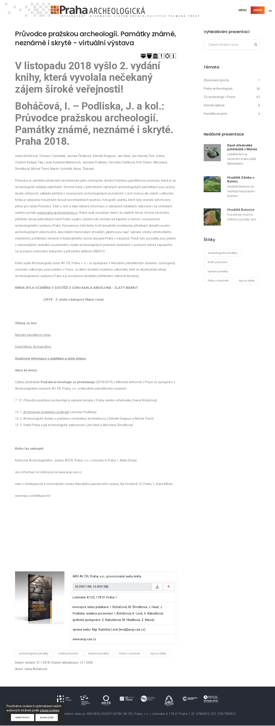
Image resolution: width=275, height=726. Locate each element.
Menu (242, 10)
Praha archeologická (218, 89)
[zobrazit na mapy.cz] (168, 587)
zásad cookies (49, 710)
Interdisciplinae (214, 105)
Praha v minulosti (129, 653)
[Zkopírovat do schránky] (157, 587)
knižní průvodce (68, 653)
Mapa (257, 10)
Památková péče (215, 114)
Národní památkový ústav (33, 335)
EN (270, 11)
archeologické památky (33, 653)
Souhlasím (47, 717)
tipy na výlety (158, 653)
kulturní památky (99, 653)
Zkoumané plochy (216, 80)
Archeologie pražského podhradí (46, 412)
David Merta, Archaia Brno (33, 347)
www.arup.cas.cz (84, 640)
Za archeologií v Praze (219, 97)
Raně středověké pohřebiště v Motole (242, 147)
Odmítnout (22, 717)
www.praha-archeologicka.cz (57, 213)
